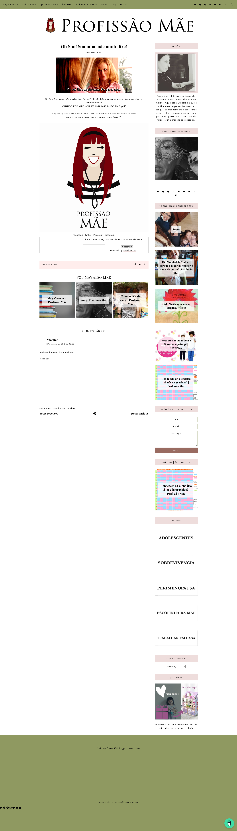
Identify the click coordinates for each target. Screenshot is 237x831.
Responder (45, 358)
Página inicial (10, 4)
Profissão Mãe (49, 4)
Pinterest (97, 235)
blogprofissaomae (127, 748)
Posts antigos (140, 413)
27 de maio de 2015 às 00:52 (60, 344)
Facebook (78, 235)
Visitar (105, 4)
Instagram (109, 235)
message (176, 438)
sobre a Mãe (29, 4)
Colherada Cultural (86, 4)
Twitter (88, 235)
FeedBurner (129, 250)
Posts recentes (48, 413)
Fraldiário (67, 4)
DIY (114, 4)
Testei (123, 4)
